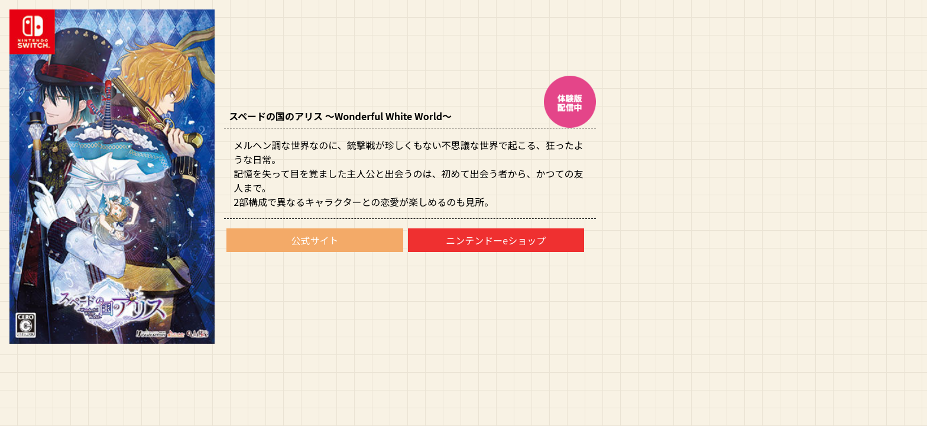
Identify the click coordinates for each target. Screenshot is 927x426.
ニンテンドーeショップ (496, 240)
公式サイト (314, 240)
